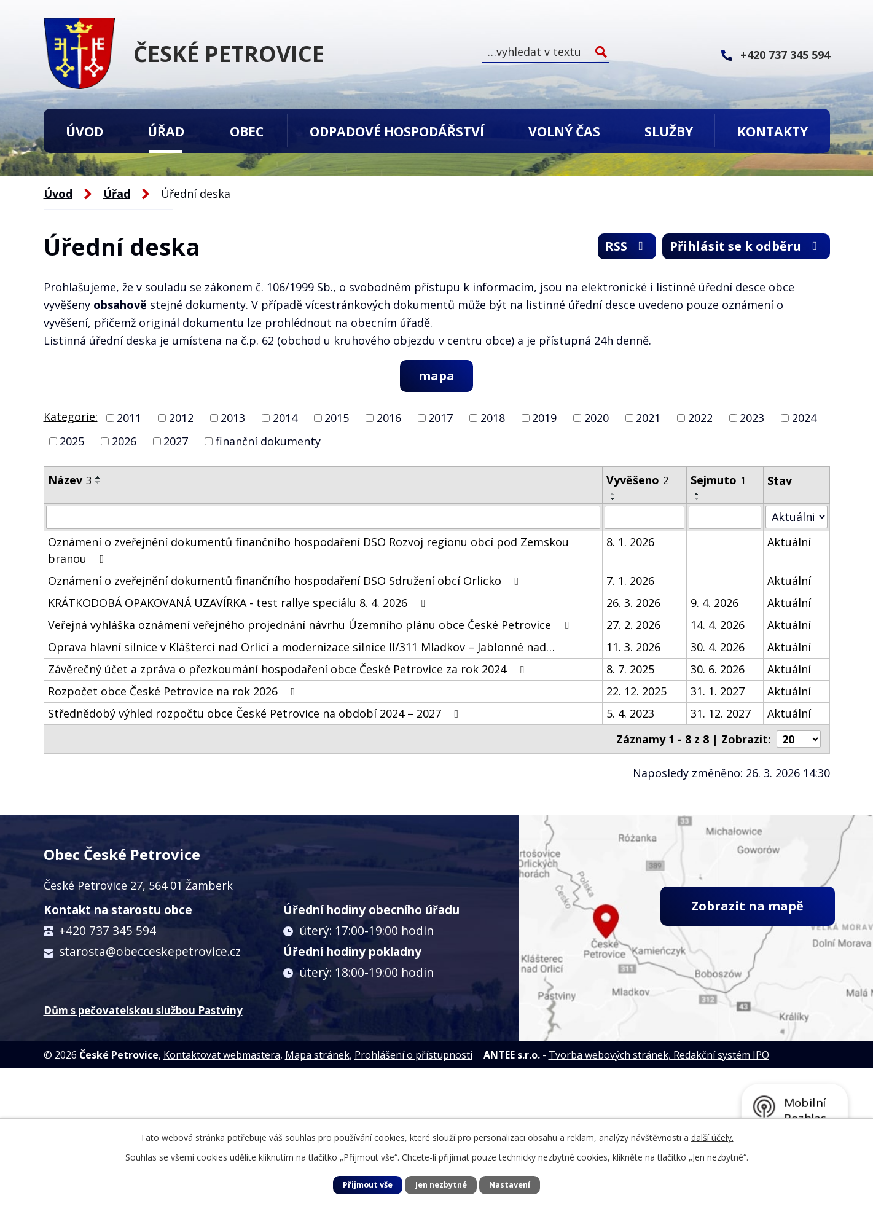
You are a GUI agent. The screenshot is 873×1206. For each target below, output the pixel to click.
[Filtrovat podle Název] (323, 517)
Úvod (84, 131)
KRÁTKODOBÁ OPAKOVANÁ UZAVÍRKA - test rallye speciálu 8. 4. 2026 (239, 602)
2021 (648, 417)
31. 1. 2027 (718, 691)
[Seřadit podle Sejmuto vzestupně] (697, 493)
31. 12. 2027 (721, 713)
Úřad (165, 131)
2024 (804, 417)
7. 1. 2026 (630, 580)
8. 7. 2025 (630, 669)
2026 (124, 441)
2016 (389, 417)
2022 (700, 417)
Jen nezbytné (441, 1185)
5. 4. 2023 (630, 713)
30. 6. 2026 (718, 669)
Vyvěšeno (637, 479)
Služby (668, 131)
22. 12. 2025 (636, 691)
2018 (492, 417)
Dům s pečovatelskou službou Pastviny (143, 1010)
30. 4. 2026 (718, 647)
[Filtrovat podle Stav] (796, 517)
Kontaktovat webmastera (221, 1055)
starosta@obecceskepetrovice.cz (150, 952)
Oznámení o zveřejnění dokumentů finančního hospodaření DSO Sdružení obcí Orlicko (286, 580)
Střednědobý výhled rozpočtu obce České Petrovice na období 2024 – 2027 (256, 713)
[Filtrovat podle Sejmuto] (725, 517)
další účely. (712, 1137)
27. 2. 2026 (633, 624)
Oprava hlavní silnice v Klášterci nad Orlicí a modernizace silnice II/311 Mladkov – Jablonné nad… (301, 647)
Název (70, 479)
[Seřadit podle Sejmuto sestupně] (697, 498)
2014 (285, 417)
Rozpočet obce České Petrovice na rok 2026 (174, 691)
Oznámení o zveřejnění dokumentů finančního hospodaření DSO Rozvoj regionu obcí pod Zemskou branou (308, 550)
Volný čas (564, 131)
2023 (752, 417)
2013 (233, 417)
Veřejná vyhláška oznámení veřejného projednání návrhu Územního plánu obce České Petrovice (311, 624)
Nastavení (509, 1185)
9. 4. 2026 (714, 602)
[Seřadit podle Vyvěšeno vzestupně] (613, 493)
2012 (181, 417)
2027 (175, 441)
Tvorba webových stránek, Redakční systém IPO (659, 1055)
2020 (596, 417)
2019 (544, 417)
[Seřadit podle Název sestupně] (98, 482)
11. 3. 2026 (633, 647)
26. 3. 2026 (633, 602)
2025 (72, 441)
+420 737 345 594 (107, 931)
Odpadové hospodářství (397, 131)
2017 (440, 417)
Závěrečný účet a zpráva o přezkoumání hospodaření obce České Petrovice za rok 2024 (288, 669)
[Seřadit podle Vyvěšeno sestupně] (613, 498)
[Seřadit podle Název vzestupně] (98, 477)
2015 (336, 417)
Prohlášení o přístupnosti (413, 1055)
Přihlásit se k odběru (746, 246)
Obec (247, 131)
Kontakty (772, 131)
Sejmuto (718, 479)
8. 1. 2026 (630, 541)
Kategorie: (71, 416)
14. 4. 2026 (718, 624)
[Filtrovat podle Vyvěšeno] (644, 517)
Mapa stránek (317, 1055)
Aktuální (789, 541)
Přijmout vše (368, 1185)
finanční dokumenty (268, 441)
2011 (129, 417)
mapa (436, 375)
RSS (627, 246)
